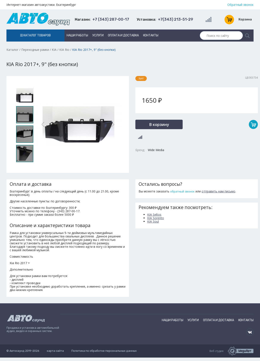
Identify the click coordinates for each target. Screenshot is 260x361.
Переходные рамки (35, 50)
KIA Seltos (154, 214)
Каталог (12, 50)
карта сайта (55, 350)
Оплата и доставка (123, 35)
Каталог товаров (35, 35)
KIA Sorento (155, 218)
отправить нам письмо (218, 191)
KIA (54, 50)
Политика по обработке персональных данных (104, 350)
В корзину (159, 124)
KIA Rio (64, 50)
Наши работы (77, 35)
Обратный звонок (240, 4)
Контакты (150, 35)
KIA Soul (153, 221)
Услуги (98, 35)
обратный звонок (182, 191)
